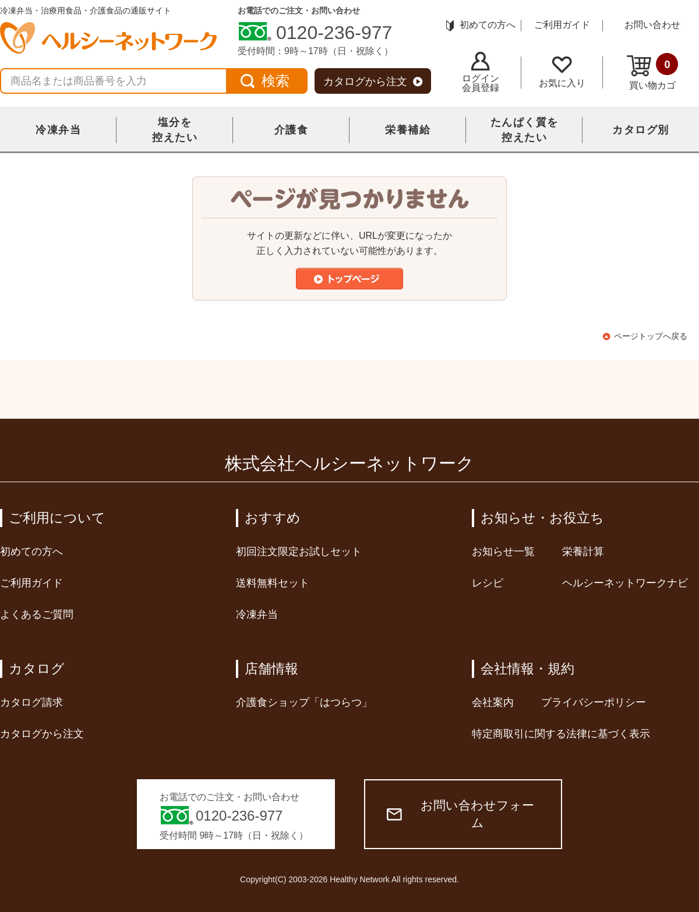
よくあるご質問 (36, 614)
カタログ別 (640, 130)
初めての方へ (481, 25)
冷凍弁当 (58, 130)
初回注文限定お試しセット (299, 551)
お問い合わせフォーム (460, 813)
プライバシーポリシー (593, 702)
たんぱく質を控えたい (524, 129)
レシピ (487, 583)
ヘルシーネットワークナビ (625, 583)
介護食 (291, 130)
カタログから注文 (373, 81)
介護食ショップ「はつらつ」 (304, 702)
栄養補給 (407, 130)
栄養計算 (583, 551)
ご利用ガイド (562, 25)
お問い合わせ (652, 25)
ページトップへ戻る (650, 336)
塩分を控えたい (174, 129)
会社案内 (493, 702)
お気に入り (562, 72)
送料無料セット (272, 583)
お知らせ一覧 (503, 551)
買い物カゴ (652, 71)
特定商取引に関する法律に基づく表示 (561, 734)
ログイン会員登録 (480, 72)
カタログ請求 (31, 702)
